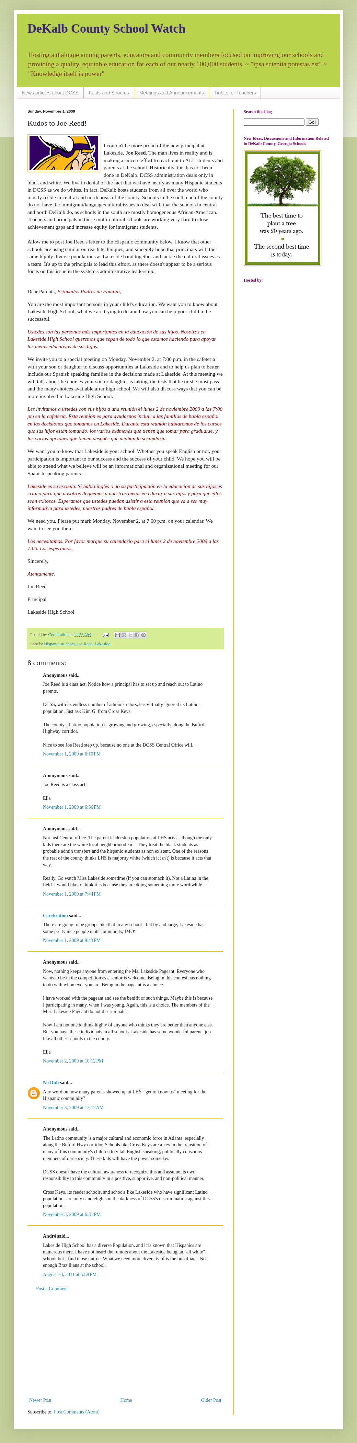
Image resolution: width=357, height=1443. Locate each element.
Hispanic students (59, 643)
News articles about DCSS (50, 92)
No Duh (51, 1082)
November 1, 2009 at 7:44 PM (72, 894)
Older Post (211, 1400)
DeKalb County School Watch (106, 28)
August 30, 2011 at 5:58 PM (69, 1274)
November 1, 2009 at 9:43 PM (72, 940)
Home (126, 1400)
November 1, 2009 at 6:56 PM (72, 807)
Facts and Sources (109, 92)
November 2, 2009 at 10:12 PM (73, 1061)
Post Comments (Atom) (77, 1411)
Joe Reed (85, 643)
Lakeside (102, 643)
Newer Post (40, 1400)
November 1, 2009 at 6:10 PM (72, 754)
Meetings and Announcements (171, 92)
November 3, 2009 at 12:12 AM (73, 1107)
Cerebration (55, 915)
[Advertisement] (125, 1344)
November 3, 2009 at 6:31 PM (72, 1214)
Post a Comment (52, 1288)
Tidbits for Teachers (235, 92)
